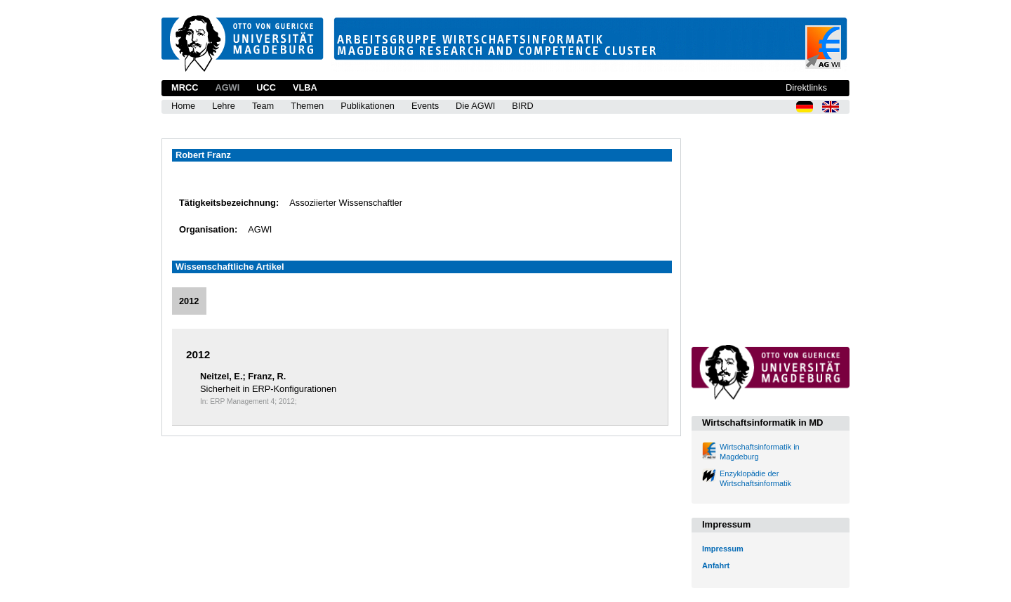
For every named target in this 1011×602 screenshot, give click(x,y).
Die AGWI (475, 105)
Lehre (223, 105)
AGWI (227, 87)
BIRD (523, 105)
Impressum (723, 548)
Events (425, 105)
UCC (266, 87)
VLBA (305, 87)
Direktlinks (806, 87)
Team (263, 105)
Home (183, 105)
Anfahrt (715, 565)
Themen (307, 105)
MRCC (184, 87)
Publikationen (368, 105)
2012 (189, 301)
